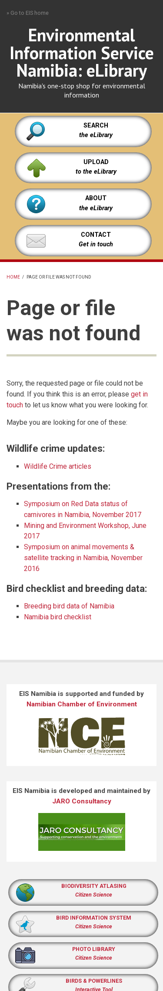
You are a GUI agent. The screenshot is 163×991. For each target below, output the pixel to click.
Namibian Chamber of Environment (82, 704)
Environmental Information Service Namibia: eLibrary (82, 53)
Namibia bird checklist (57, 617)
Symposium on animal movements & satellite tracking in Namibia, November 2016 (83, 558)
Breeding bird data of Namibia (69, 606)
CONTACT (96, 235)
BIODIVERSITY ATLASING (93, 886)
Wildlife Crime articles (57, 466)
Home (13, 277)
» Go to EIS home (28, 13)
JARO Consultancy (81, 801)
